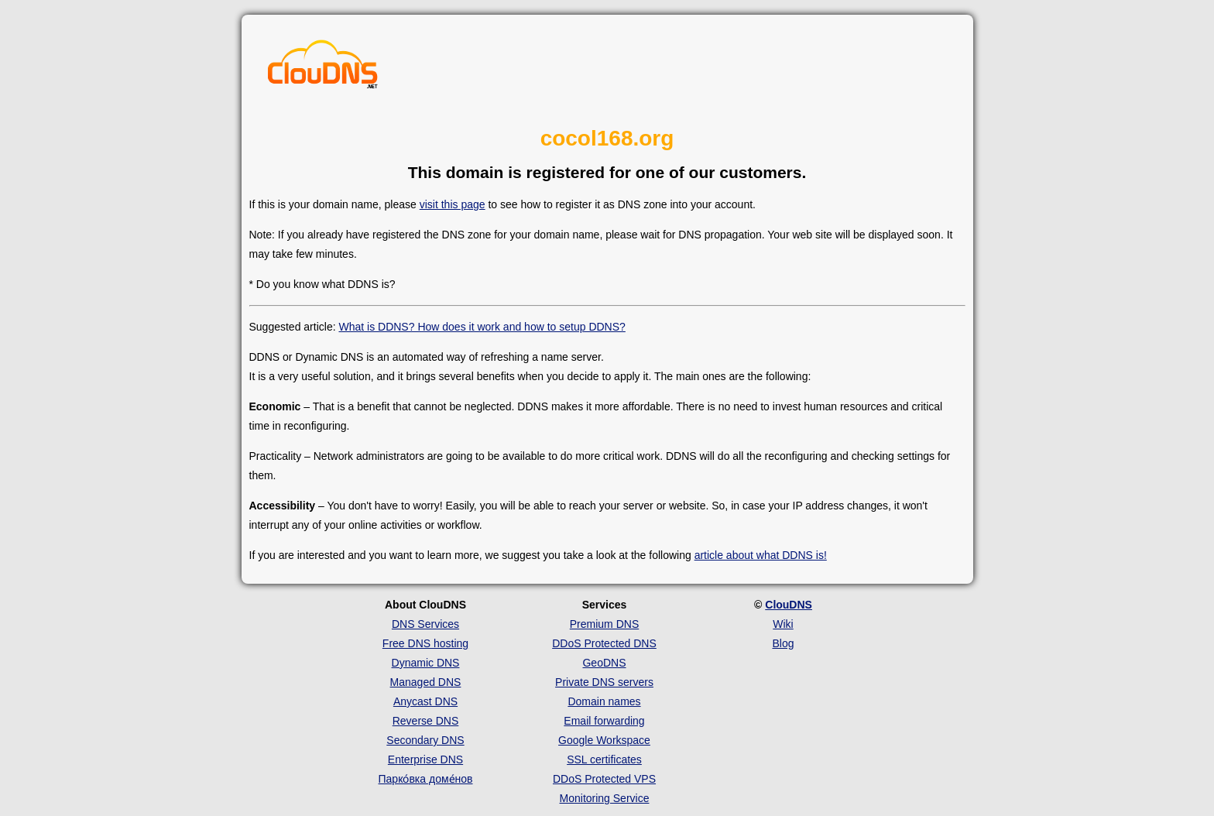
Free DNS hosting (425, 643)
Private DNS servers (604, 682)
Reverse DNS (426, 721)
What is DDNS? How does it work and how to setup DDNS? (481, 327)
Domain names (604, 701)
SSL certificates (604, 759)
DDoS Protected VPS (604, 779)
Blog (783, 643)
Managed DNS (425, 682)
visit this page (452, 204)
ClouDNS (788, 604)
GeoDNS (604, 663)
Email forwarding (604, 721)
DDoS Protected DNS (604, 643)
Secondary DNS (425, 740)
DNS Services (425, 624)
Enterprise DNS (425, 759)
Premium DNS (604, 624)
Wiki (783, 624)
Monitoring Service (605, 798)
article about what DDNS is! (760, 555)
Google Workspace (604, 740)
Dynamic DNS (426, 663)
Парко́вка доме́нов (426, 779)
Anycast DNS (425, 701)
